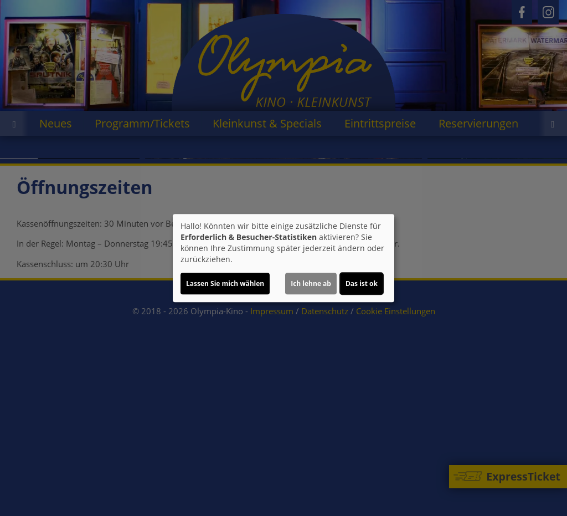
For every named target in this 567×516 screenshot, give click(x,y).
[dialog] (283, 258)
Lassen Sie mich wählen (225, 283)
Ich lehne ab (311, 283)
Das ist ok (362, 283)
